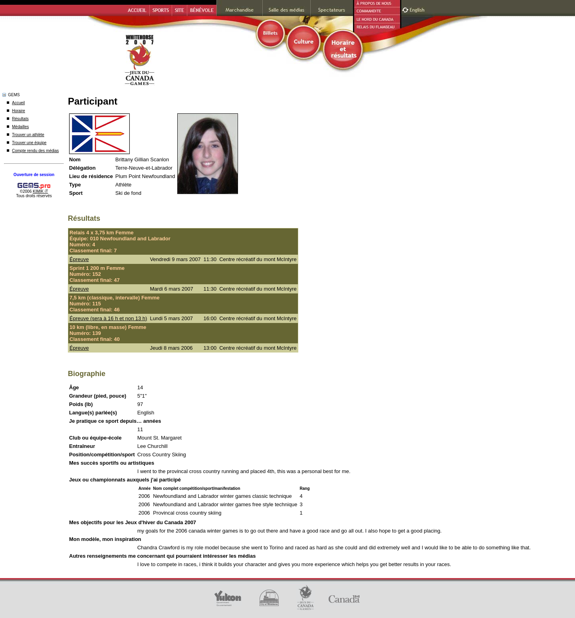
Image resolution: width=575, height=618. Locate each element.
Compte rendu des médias (35, 151)
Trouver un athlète (28, 135)
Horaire (18, 111)
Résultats (20, 119)
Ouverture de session (34, 174)
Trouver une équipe (29, 143)
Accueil (18, 103)
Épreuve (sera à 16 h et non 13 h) (108, 318)
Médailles (20, 127)
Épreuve (79, 259)
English (417, 9)
